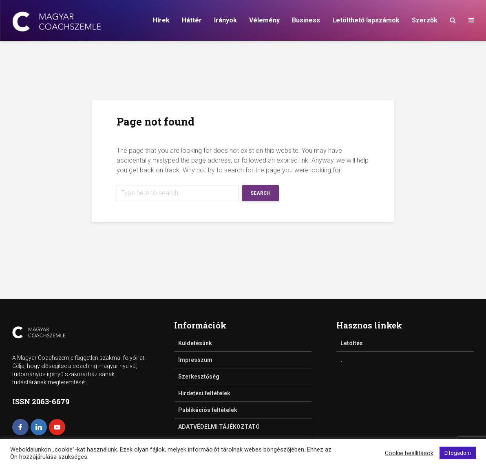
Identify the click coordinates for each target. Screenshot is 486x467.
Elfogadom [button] (457, 453)
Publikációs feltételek (207, 410)
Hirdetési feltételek (204, 393)
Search (260, 193)
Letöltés (351, 343)
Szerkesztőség (198, 376)
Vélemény (264, 20)
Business (306, 20)
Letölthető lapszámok (366, 20)
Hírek (161, 20)
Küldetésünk (195, 343)
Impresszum (195, 360)
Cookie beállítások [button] (409, 453)
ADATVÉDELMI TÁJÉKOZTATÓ (219, 426)
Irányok (225, 20)
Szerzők (424, 20)
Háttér (192, 20)
